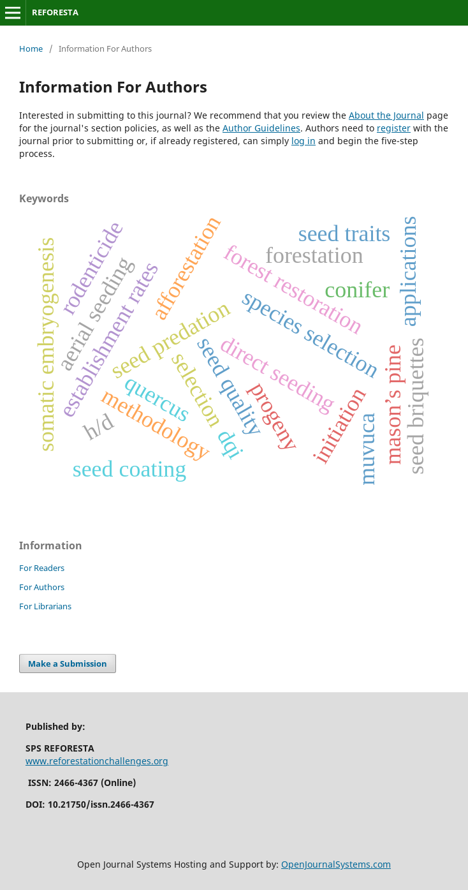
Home (31, 48)
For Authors (41, 587)
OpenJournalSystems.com (336, 864)
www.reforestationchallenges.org (97, 761)
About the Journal (386, 115)
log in (303, 141)
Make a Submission (67, 663)
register (394, 128)
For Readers (41, 568)
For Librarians (45, 606)
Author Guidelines (261, 128)
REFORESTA (55, 12)
